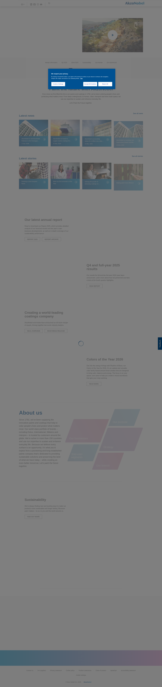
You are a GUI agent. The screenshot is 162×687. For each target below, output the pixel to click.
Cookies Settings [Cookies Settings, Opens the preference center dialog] (58, 84)
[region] (81, 79)
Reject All (105, 84)
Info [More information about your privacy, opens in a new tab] (81, 78)
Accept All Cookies (90, 84)
